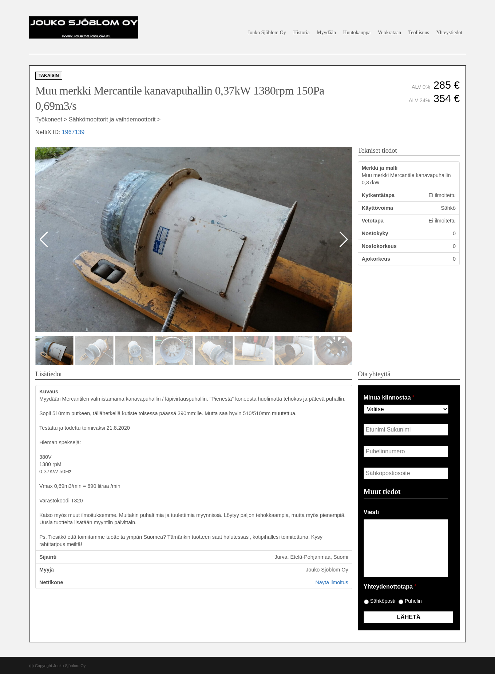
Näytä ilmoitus (331, 582)
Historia (301, 32)
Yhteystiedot (449, 32)
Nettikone (51, 582)
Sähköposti (382, 601)
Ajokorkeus (376, 259)
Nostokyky (375, 233)
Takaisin (49, 75)
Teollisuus (418, 32)
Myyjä (46, 570)
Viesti (371, 512)
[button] (344, 240)
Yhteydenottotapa (390, 586)
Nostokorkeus (379, 246)
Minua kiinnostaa (389, 397)
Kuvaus (48, 391)
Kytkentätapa (378, 195)
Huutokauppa (357, 32)
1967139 (73, 132)
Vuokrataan (389, 32)
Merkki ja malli (379, 168)
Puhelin (413, 601)
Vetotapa (373, 221)
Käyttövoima (377, 208)
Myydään (326, 32)
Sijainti (47, 557)
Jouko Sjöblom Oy (267, 32)
